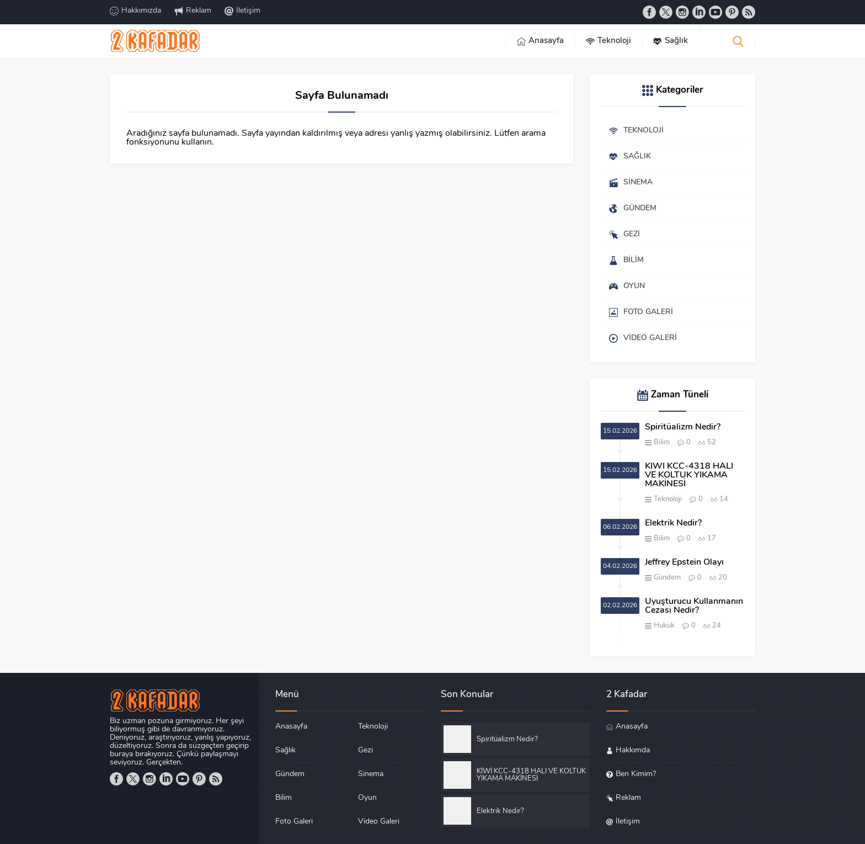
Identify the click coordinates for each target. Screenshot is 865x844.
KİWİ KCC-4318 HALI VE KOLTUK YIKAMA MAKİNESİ (689, 475)
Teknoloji (668, 499)
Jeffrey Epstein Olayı (684, 562)
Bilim (662, 442)
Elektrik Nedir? (673, 523)
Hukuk (664, 625)
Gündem (667, 577)
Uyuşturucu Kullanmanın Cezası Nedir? (694, 606)
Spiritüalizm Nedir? (682, 427)
